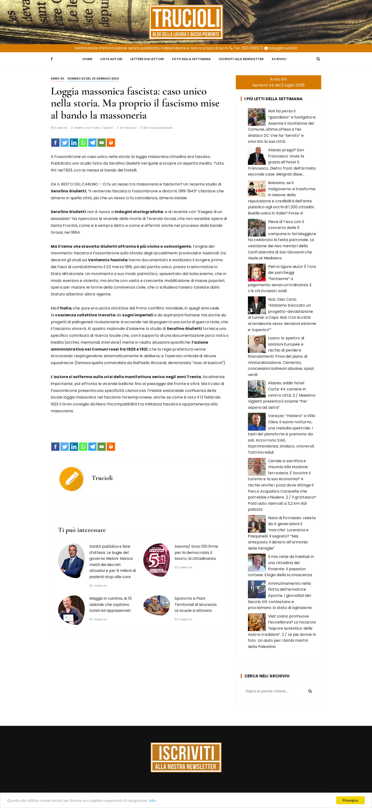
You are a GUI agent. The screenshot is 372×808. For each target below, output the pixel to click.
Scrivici (279, 59)
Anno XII (57, 78)
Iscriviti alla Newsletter (241, 59)
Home (87, 59)
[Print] (111, 142)
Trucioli (130, 128)
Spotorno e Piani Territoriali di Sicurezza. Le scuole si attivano (196, 604)
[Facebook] (55, 142)
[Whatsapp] (83, 142)
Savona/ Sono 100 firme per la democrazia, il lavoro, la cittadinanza (196, 552)
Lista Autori (111, 59)
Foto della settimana (191, 59)
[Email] (102, 142)
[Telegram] (92, 142)
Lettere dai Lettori (147, 59)
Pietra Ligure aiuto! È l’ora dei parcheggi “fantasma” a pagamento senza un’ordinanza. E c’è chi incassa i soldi (282, 279)
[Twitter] (64, 142)
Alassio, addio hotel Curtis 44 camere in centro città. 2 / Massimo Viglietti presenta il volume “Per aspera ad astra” (282, 395)
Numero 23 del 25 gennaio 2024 (93, 78)
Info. (153, 800)
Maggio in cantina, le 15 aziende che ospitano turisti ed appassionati (110, 604)
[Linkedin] (74, 142)
